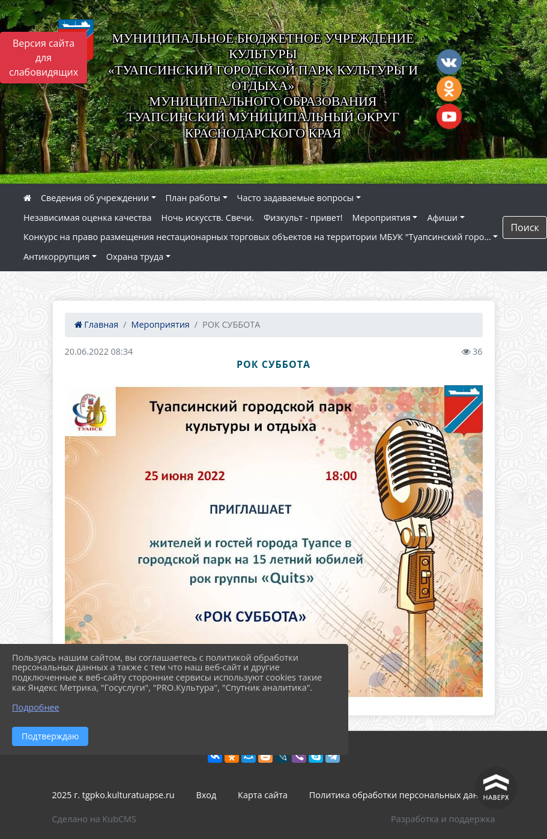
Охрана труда (134, 256)
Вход (206, 795)
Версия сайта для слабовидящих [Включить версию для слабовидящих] (43, 58)
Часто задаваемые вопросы (295, 197)
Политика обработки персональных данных (402, 795)
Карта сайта (263, 795)
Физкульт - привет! (303, 217)
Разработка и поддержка (443, 819)
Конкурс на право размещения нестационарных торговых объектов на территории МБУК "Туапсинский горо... (257, 236)
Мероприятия (381, 217)
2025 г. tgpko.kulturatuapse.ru (113, 795)
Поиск (524, 227)
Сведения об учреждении (95, 197)
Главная (96, 324)
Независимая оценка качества (87, 217)
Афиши (442, 217)
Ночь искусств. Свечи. (208, 217)
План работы (193, 197)
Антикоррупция (56, 256)
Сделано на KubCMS (94, 819)
